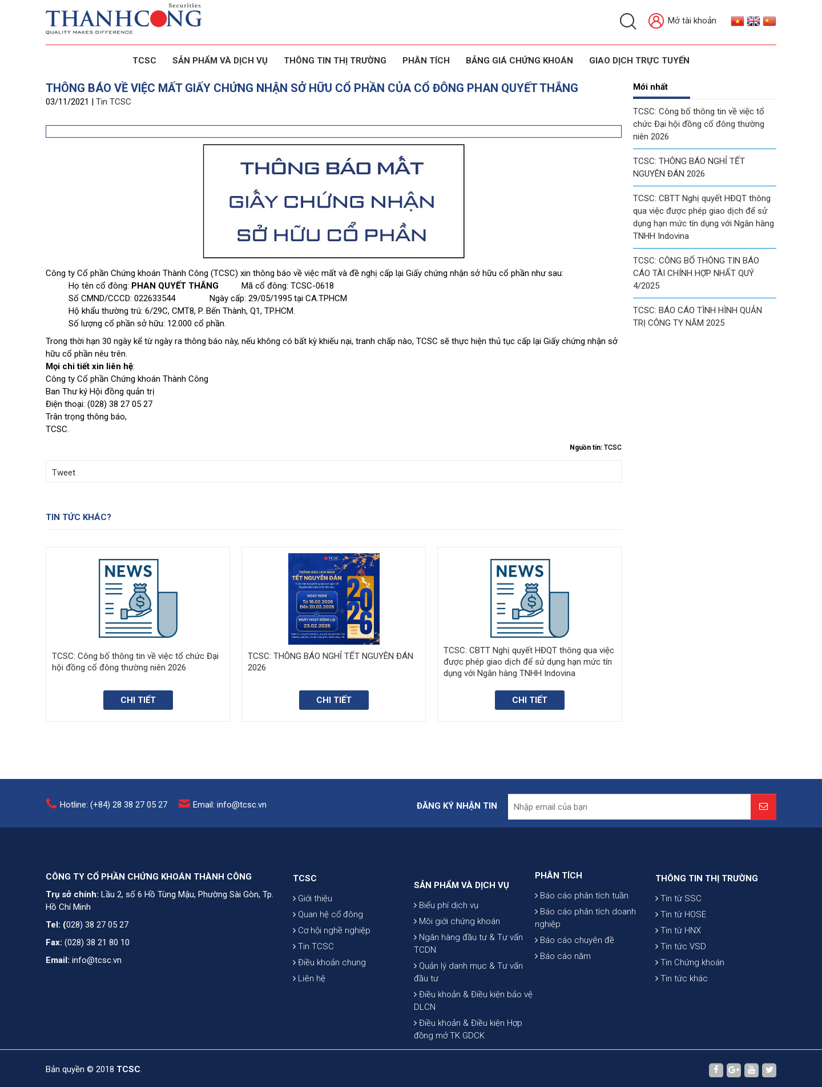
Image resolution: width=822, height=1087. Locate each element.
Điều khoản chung (329, 1010)
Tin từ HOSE (680, 962)
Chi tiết (138, 700)
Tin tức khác (681, 1026)
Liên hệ (309, 1026)
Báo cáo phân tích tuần (581, 935)
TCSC (144, 60)
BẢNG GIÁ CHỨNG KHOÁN (519, 60)
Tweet (63, 472)
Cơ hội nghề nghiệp (331, 978)
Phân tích (426, 60)
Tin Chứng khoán (689, 1010)
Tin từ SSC (678, 946)
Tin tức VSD (680, 994)
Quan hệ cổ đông (328, 962)
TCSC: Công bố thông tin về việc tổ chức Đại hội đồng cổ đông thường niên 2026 (698, 124)
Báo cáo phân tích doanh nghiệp (585, 957)
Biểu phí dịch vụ (446, 974)
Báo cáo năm (563, 996)
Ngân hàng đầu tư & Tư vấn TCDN (468, 1012)
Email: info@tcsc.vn (230, 813)
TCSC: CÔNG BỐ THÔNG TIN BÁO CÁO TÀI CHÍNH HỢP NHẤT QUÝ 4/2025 (696, 273)
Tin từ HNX (678, 978)
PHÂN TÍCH (558, 915)
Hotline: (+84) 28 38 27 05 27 (113, 813)
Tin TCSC (113, 102)
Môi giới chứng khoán (457, 990)
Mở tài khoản (682, 21)
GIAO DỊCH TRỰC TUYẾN (639, 60)
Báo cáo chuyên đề (574, 980)
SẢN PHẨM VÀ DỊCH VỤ (220, 60)
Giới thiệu (312, 946)
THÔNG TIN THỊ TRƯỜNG (335, 60)
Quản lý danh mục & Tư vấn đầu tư (468, 1040)
